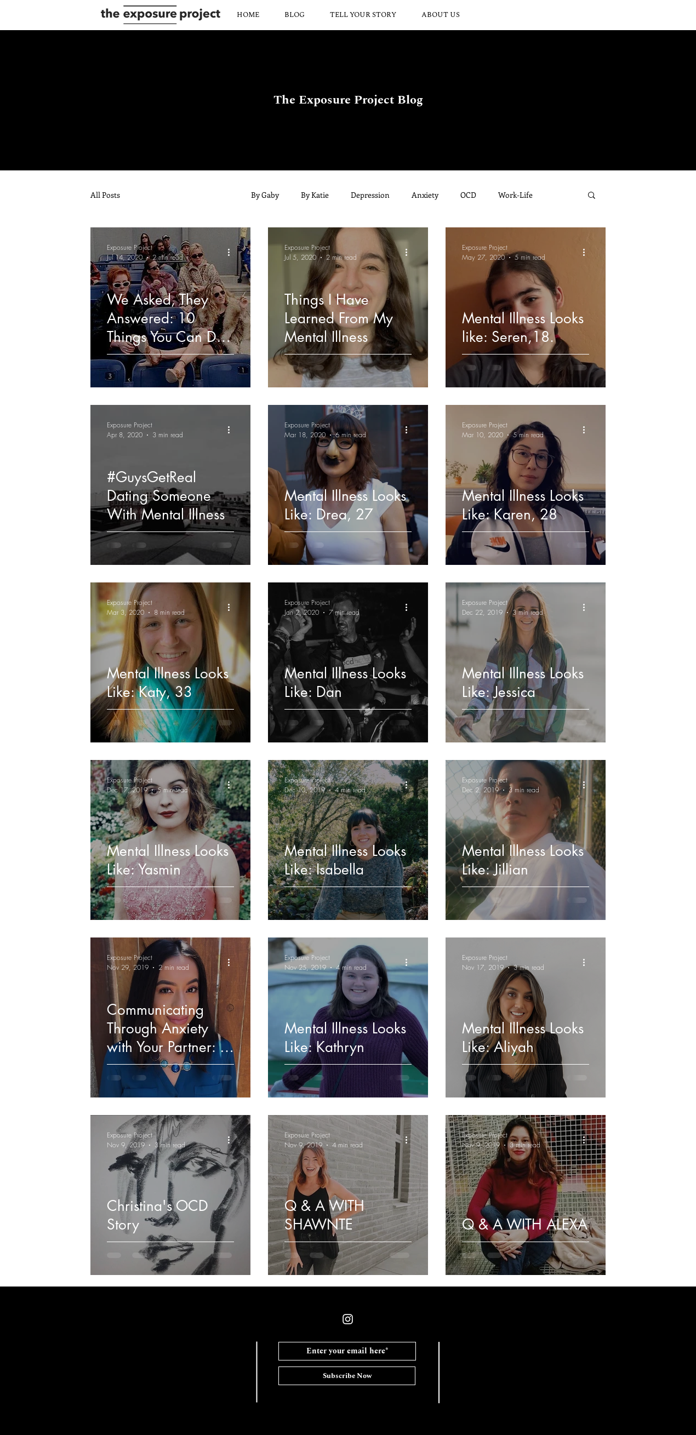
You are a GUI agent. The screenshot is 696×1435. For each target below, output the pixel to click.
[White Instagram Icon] (348, 1319)
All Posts (105, 194)
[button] (591, 196)
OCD (468, 194)
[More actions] (232, 252)
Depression (370, 194)
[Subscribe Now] (346, 1376)
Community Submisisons (185, 194)
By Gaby (265, 194)
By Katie (315, 194)
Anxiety (425, 194)
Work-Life (515, 194)
